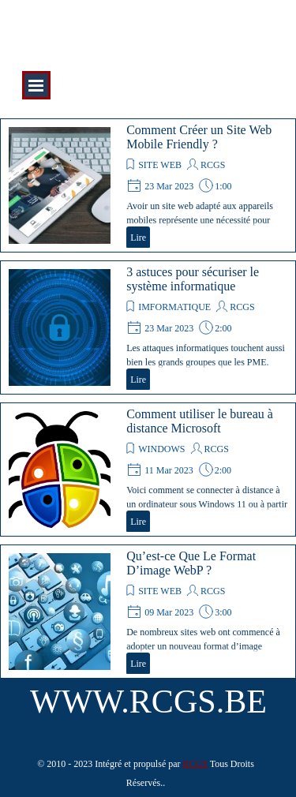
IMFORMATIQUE (174, 306)
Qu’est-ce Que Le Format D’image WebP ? (191, 563)
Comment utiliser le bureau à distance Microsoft (199, 421)
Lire (138, 237)
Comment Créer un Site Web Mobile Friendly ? (199, 137)
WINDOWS (161, 449)
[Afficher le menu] (36, 85)
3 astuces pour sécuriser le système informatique (192, 279)
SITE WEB (160, 164)
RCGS (212, 164)
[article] (148, 185)
